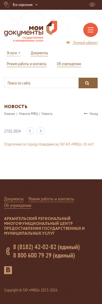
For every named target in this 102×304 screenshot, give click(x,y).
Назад (91, 113)
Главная (10, 113)
